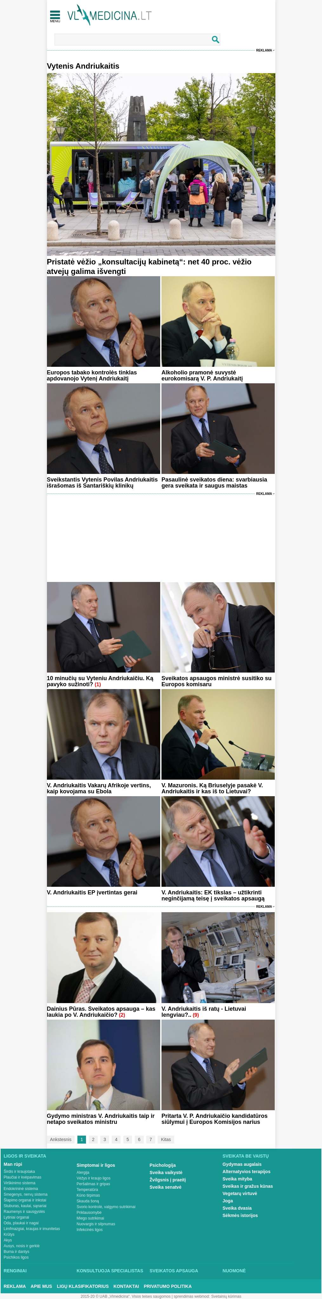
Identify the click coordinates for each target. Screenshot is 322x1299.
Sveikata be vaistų (246, 1156)
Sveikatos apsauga (174, 1270)
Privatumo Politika (168, 1286)
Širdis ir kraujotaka (19, 1171)
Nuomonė (234, 1270)
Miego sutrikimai (90, 1218)
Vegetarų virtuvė (240, 1193)
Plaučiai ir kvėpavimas (23, 1177)
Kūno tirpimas (88, 1195)
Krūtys (9, 1234)
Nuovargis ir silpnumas (96, 1224)
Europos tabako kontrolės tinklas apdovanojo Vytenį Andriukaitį (92, 375)
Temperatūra (87, 1189)
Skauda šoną (88, 1201)
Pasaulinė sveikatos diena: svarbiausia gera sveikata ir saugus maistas (214, 482)
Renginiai (15, 1270)
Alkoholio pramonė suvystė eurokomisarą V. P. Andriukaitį (202, 375)
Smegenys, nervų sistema (26, 1194)
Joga (228, 1200)
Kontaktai (126, 1286)
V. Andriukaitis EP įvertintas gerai (92, 892)
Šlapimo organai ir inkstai (25, 1200)
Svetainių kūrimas (226, 1296)
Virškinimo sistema (20, 1183)
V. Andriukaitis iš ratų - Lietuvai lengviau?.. (203, 1012)
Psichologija (163, 1165)
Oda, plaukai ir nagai (21, 1223)
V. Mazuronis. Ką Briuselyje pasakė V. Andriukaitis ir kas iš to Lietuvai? (212, 788)
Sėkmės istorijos (240, 1215)
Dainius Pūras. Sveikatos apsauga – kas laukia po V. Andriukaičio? (101, 1012)
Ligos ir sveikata (25, 1156)
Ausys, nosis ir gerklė (22, 1246)
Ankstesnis (61, 1139)
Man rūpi (13, 1164)
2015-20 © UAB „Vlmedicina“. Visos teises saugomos (125, 1296)
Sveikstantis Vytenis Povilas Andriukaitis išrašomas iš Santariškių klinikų (102, 482)
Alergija (83, 1172)
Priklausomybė (89, 1212)
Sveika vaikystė (166, 1172)
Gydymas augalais (242, 1164)
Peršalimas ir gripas (93, 1184)
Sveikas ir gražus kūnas (248, 1186)
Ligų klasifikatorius (83, 1286)
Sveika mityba (237, 1178)
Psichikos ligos (16, 1257)
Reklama (264, 50)
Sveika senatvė (165, 1187)
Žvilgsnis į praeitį (168, 1179)
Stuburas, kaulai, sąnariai (25, 1206)
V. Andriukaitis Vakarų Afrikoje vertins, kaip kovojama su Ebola (99, 788)
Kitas (166, 1139)
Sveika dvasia (237, 1208)
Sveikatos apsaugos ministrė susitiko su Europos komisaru (216, 681)
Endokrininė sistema (21, 1188)
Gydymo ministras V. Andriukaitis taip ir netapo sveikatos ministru (101, 1119)
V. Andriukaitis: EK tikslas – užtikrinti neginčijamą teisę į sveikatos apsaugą (213, 895)
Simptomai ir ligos (96, 1165)
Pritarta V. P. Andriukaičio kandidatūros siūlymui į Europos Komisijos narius (214, 1119)
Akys (8, 1240)
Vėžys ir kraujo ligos (94, 1178)
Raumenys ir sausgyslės (24, 1211)
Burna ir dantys (17, 1251)
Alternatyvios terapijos (247, 1171)
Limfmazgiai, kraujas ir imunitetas (32, 1229)
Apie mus (41, 1286)
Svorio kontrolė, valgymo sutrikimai (106, 1207)
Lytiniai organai (16, 1217)
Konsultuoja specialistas (110, 1270)
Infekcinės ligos (90, 1229)
